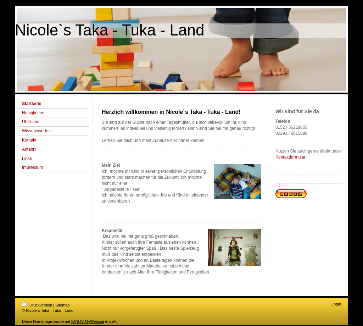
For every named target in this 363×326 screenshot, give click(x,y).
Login (336, 304)
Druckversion (37, 305)
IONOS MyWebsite (87, 321)
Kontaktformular (290, 157)
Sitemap (62, 305)
